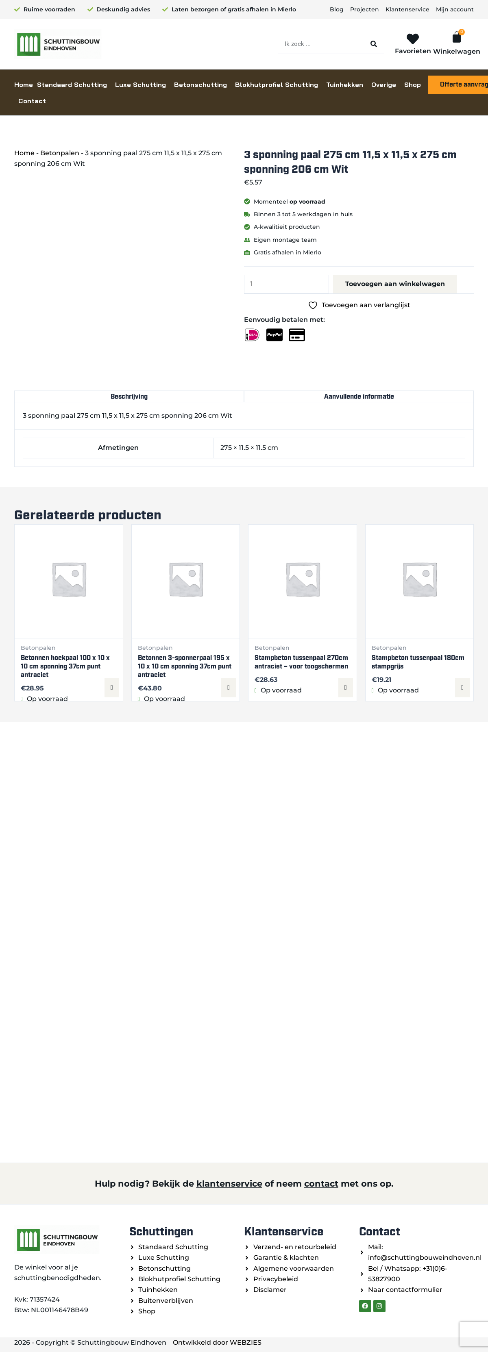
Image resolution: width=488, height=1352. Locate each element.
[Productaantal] (286, 284)
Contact (32, 101)
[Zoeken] (374, 44)
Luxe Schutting (140, 84)
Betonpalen (59, 153)
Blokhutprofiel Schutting (276, 84)
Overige (383, 84)
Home (23, 84)
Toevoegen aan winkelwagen (395, 284)
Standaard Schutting (72, 84)
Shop (412, 84)
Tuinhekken (344, 84)
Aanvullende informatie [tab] (359, 396)
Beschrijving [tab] (129, 396)
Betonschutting (200, 84)
